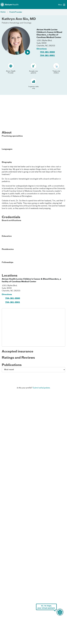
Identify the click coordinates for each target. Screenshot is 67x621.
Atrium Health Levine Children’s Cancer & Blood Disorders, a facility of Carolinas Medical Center (49, 33)
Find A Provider (15, 12)
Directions (42, 49)
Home (3, 12)
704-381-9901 (47, 56)
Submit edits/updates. (41, 388)
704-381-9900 (47, 52)
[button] (27, 52)
